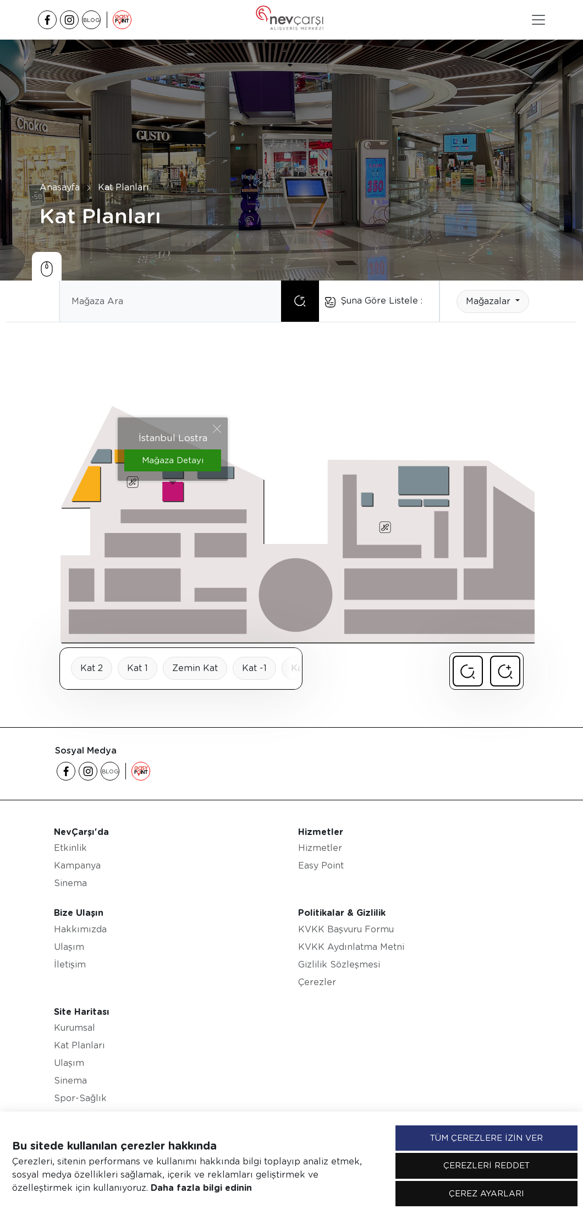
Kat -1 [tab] (254, 668)
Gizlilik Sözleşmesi (339, 964)
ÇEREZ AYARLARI (486, 1194)
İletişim (70, 964)
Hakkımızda (80, 929)
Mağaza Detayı (173, 460)
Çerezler (317, 982)
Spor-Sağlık (80, 1098)
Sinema (70, 883)
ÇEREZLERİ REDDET (486, 1165)
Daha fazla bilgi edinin (201, 1188)
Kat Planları (123, 187)
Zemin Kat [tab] (195, 668)
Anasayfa (60, 187)
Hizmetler (320, 848)
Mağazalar (489, 301)
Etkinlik (70, 848)
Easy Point (321, 865)
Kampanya (77, 865)
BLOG (91, 20)
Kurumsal (74, 1028)
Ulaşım (69, 947)
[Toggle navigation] (538, 20)
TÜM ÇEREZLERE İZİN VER (486, 1138)
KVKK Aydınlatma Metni (351, 947)
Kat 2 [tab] (91, 668)
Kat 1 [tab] (137, 668)
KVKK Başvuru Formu (346, 929)
